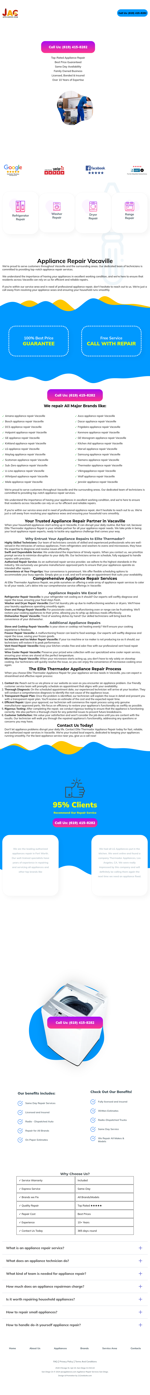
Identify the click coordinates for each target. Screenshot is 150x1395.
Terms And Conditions (86, 1361)
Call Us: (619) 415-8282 (132, 13)
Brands (84, 1348)
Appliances (60, 1348)
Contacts (136, 1348)
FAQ (55, 1361)
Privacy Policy (66, 1361)
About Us (35, 1348)
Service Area (109, 1348)
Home (12, 1348)
